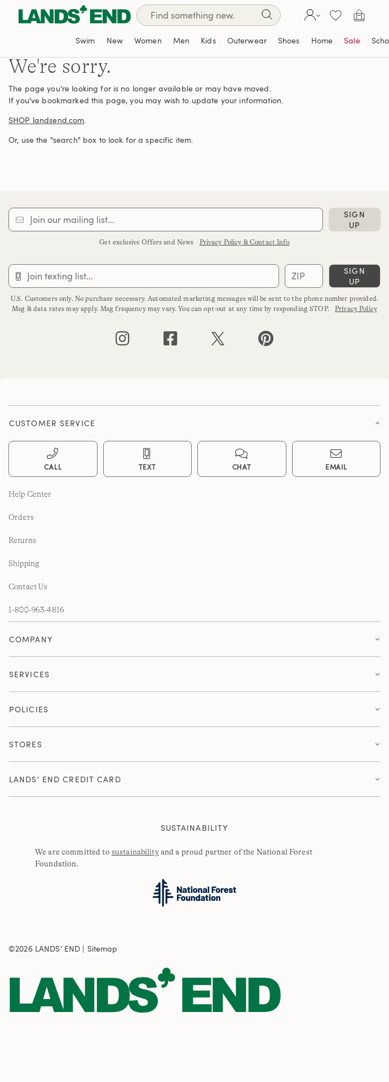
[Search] (208, 15)
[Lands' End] (74, 15)
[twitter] (217, 341)
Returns (22, 540)
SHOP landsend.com (46, 120)
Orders (21, 517)
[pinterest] (265, 341)
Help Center (30, 493)
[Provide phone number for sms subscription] (143, 276)
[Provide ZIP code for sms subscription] (304, 276)
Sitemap (102, 948)
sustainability (135, 851)
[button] (311, 15)
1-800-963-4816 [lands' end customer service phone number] (36, 609)
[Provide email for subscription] (165, 219)
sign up (354, 219)
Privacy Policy (356, 309)
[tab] (194, 420)
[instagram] (123, 341)
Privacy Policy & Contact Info (245, 242)
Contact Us (27, 586)
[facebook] (170, 341)
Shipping (23, 563)
